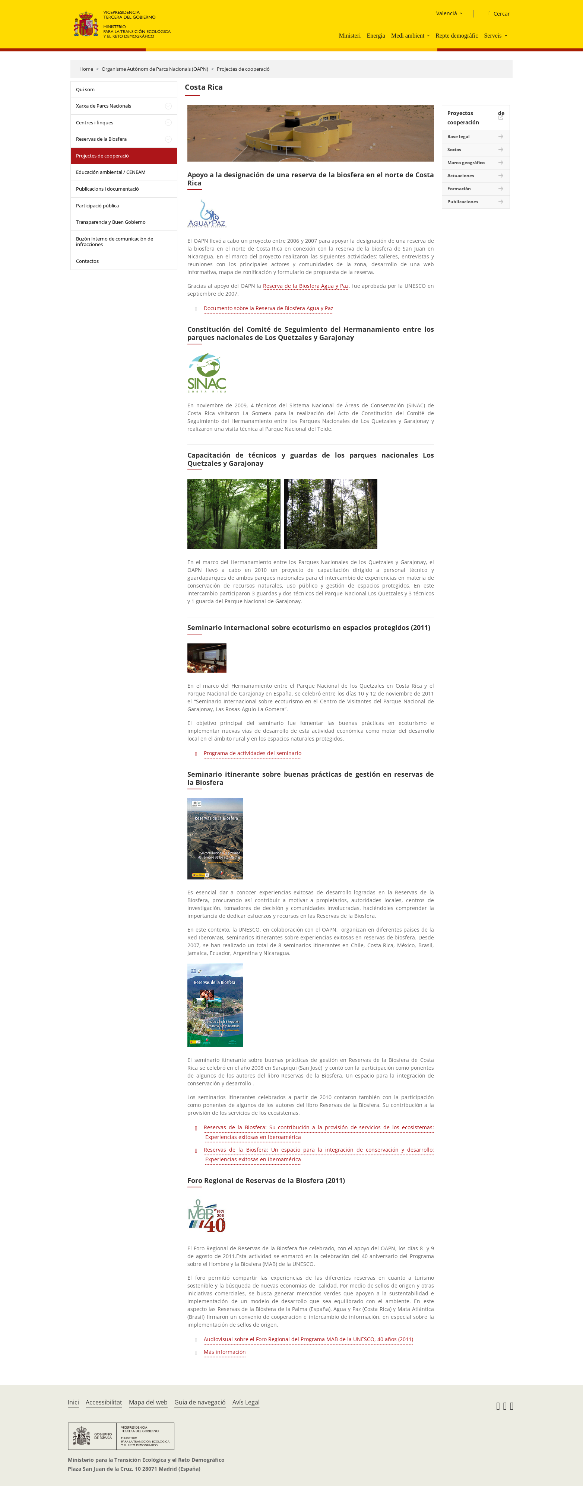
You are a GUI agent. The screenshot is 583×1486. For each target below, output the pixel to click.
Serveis (492, 35)
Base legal (458, 136)
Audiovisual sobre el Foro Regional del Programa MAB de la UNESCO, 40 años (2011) (308, 1339)
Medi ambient (407, 35)
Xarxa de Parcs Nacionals (103, 105)
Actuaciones (460, 175)
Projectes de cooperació (243, 69)
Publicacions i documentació (107, 188)
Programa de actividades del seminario (252, 753)
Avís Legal (246, 1402)
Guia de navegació (200, 1402)
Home (86, 69)
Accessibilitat (104, 1402)
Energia (376, 35)
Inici (73, 1402)
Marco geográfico (466, 162)
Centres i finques (94, 122)
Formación (459, 188)
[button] (429, 35)
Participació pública (97, 205)
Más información (225, 1351)
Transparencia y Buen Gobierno (111, 222)
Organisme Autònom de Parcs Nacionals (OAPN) (155, 69)
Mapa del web (148, 1402)
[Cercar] (496, 13)
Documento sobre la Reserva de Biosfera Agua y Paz (268, 308)
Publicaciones (462, 201)
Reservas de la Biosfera (101, 139)
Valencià (446, 13)
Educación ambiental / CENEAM (111, 172)
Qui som (85, 89)
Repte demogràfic (456, 35)
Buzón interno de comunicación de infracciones (114, 241)
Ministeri (350, 35)
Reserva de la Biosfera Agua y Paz (306, 285)
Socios (454, 149)
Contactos (87, 261)
